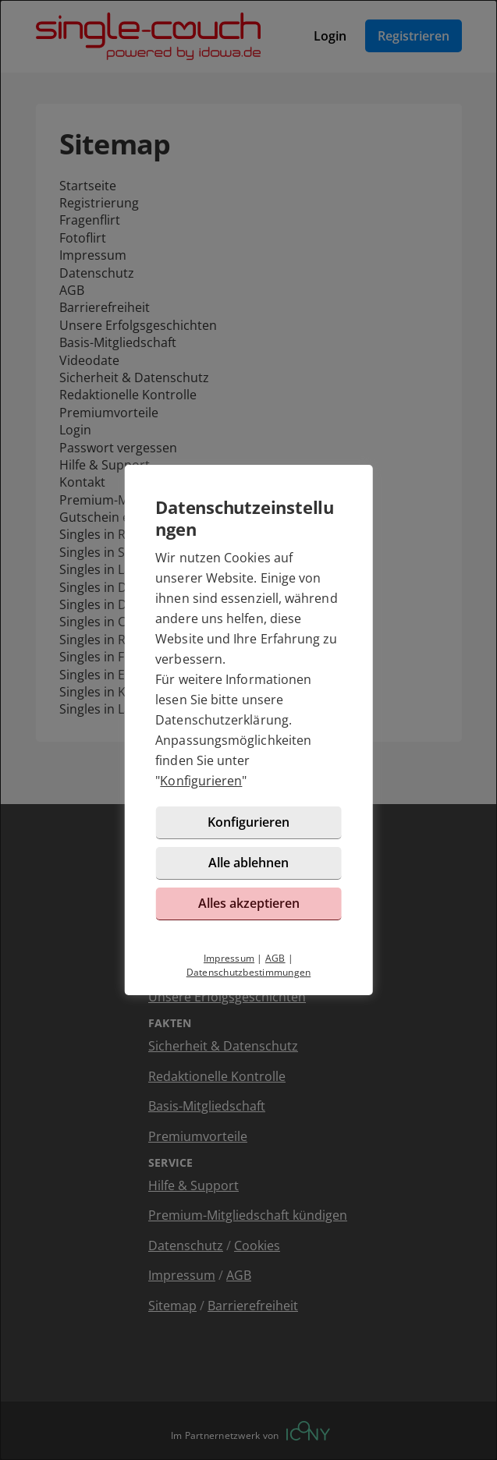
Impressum (229, 958)
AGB (275, 958)
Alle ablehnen (248, 862)
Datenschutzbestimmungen (248, 972)
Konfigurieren (201, 780)
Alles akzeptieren (249, 903)
